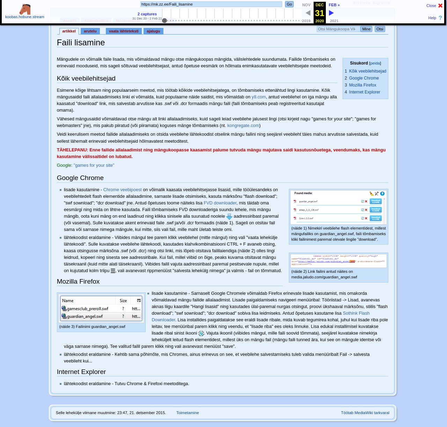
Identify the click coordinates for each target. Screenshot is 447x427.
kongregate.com (243, 125)
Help (432, 18)
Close (431, 5)
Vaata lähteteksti (124, 31)
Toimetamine (187, 413)
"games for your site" (94, 165)
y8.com (259, 97)
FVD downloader (220, 203)
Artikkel (69, 31)
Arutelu (90, 31)
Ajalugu (153, 31)
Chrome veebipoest (122, 189)
